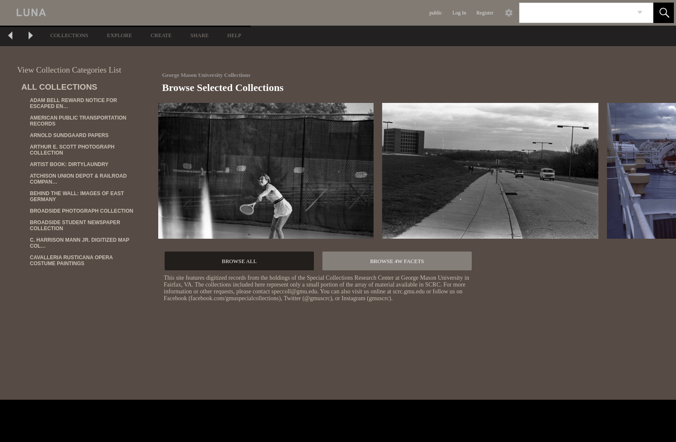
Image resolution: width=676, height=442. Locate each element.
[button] (663, 13)
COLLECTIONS (69, 35)
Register (484, 13)
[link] (640, 12)
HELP (234, 35)
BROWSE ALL (239, 261)
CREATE (161, 35)
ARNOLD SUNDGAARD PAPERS (69, 135)
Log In (459, 13)
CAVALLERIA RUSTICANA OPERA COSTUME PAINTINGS (71, 260)
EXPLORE (119, 35)
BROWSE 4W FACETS (397, 261)
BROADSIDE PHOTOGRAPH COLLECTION (81, 211)
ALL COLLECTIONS (59, 86)
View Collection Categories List (69, 69)
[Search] (576, 12)
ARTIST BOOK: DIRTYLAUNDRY (69, 164)
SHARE (199, 35)
